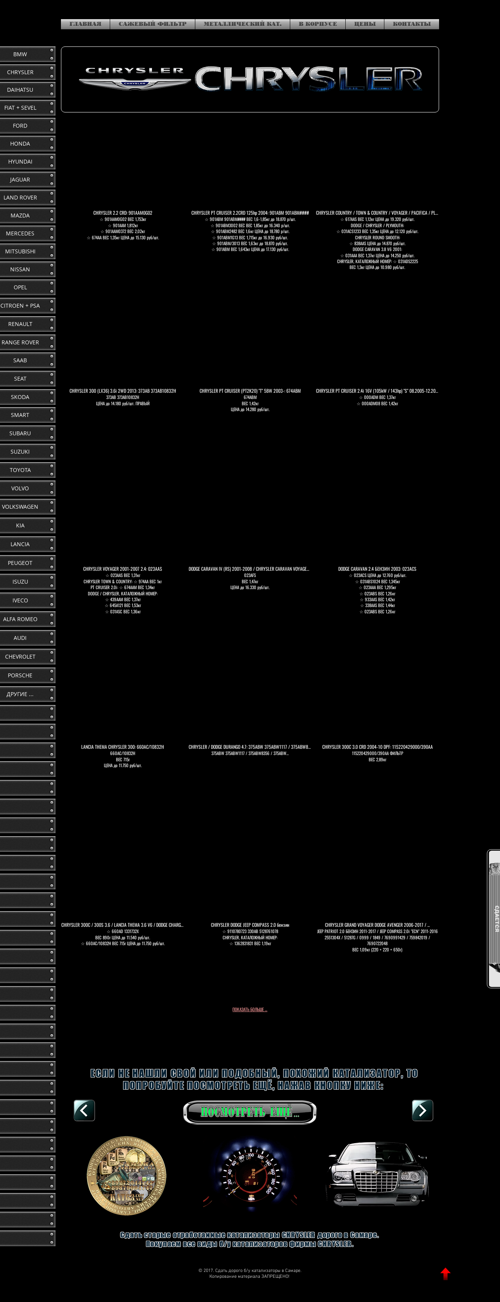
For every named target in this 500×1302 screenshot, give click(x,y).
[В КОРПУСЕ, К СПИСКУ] (84, 1111)
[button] (122, 200)
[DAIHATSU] (422, 1111)
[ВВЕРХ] (445, 1274)
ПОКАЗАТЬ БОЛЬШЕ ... (249, 1009)
